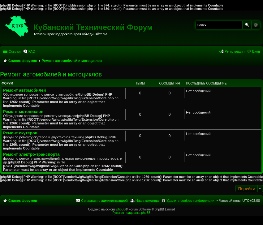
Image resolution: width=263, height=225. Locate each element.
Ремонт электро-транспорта (31, 154)
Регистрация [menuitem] (234, 51)
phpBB (121, 209)
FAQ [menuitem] (31, 51)
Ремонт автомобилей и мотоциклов (51, 74)
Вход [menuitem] (256, 51)
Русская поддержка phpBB (131, 212)
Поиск (247, 25)
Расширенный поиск (256, 25)
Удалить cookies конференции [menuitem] (190, 200)
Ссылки (15, 51)
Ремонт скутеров (20, 133)
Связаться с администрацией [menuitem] (104, 200)
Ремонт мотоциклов (23, 111)
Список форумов (22, 200)
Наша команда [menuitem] (147, 200)
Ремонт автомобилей (24, 90)
